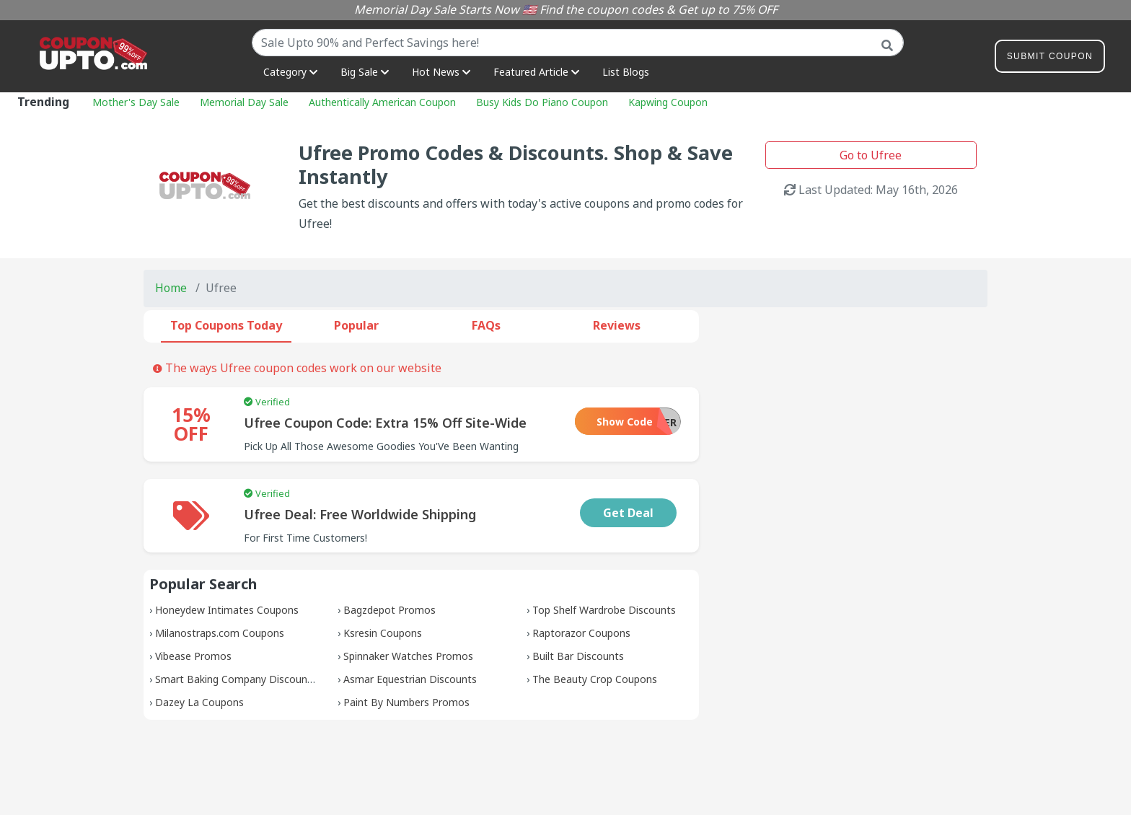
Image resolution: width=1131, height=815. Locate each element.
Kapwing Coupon (668, 102)
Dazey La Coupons (199, 702)
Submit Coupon (1050, 58)
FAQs (486, 325)
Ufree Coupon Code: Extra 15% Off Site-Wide (385, 422)
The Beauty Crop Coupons (594, 679)
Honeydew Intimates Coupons (227, 610)
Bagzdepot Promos (389, 610)
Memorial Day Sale (244, 102)
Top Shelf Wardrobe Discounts (604, 610)
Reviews (617, 325)
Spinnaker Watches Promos (408, 656)
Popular (356, 325)
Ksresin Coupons (382, 633)
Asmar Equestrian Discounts (410, 679)
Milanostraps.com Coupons (219, 633)
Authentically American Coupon (382, 102)
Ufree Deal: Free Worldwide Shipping (360, 514)
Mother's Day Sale (136, 102)
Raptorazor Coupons (581, 633)
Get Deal (628, 513)
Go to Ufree (871, 155)
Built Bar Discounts (578, 656)
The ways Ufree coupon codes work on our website (297, 368)
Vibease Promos (193, 656)
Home (171, 288)
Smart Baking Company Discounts (236, 679)
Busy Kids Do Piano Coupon (542, 102)
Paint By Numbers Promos (406, 702)
